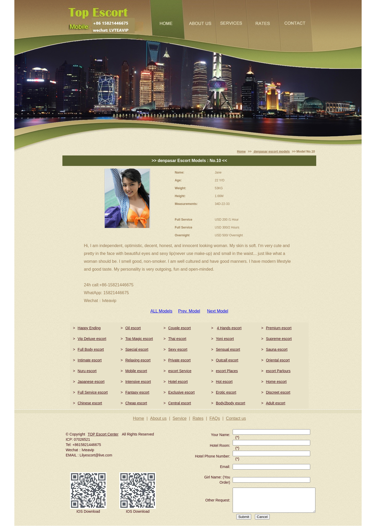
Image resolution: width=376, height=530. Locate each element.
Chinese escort (90, 403)
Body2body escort (230, 403)
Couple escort (179, 328)
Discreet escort (278, 392)
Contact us (236, 418)
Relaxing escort (138, 360)
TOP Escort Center (103, 434)
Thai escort (177, 339)
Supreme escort (279, 339)
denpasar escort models (271, 151)
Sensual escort (228, 349)
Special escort (136, 349)
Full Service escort (93, 392)
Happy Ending (89, 328)
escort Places (227, 371)
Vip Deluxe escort (92, 339)
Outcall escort (227, 360)
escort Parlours (278, 371)
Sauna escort (276, 349)
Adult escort (275, 403)
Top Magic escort (139, 339)
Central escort (179, 403)
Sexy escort (177, 349)
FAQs (214, 418)
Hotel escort (178, 382)
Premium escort (278, 328)
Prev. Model (189, 311)
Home (241, 151)
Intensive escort (138, 382)
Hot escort (224, 382)
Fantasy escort (137, 392)
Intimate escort (90, 360)
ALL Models (161, 311)
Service (179, 418)
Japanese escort (91, 382)
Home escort (276, 382)
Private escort (179, 360)
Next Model (217, 311)
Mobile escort (136, 371)
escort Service (179, 371)
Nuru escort (87, 371)
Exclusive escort (181, 392)
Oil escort (133, 328)
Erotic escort (226, 392)
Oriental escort (278, 360)
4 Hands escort (229, 328)
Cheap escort (136, 403)
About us (158, 418)
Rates (197, 418)
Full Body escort (91, 349)
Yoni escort (225, 339)
